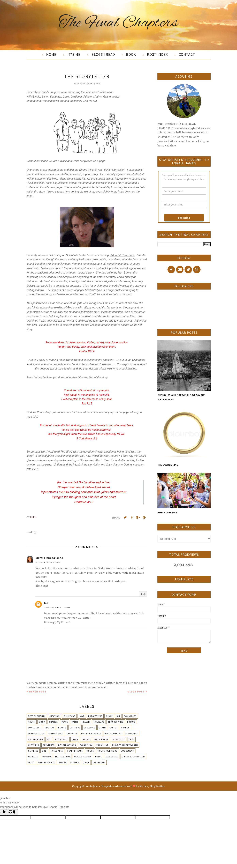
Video (31, 762)
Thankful (71, 733)
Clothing (33, 745)
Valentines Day (113, 733)
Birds (75, 739)
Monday (46, 756)
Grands (125, 727)
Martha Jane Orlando (49, 558)
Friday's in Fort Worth (125, 745)
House (90, 751)
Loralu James (92, 786)
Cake (131, 739)
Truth (31, 722)
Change (53, 722)
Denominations (67, 745)
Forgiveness (95, 716)
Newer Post (38, 691)
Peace (65, 722)
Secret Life (112, 756)
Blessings (89, 727)
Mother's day (62, 756)
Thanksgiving (115, 722)
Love (81, 716)
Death (102, 727)
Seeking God (55, 733)
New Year (49, 727)
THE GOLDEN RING (167, 464)
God (44, 751)
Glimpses (33, 751)
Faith (75, 722)
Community (130, 716)
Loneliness (34, 727)
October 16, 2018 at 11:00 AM (57, 607)
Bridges (86, 739)
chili (86, 762)
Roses (98, 756)
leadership (99, 762)
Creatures (48, 745)
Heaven (86, 722)
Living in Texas (36, 733)
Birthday (75, 727)
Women (62, 762)
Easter (113, 727)
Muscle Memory (82, 756)
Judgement (127, 751)
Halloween (57, 751)
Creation (54, 716)
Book (42, 722)
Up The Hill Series (91, 733)
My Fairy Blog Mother (152, 786)
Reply (143, 594)
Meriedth (33, 756)
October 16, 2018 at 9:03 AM (47, 562)
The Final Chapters (118, 22)
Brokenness (101, 739)
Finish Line (102, 745)
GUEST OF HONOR (167, 512)
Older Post (136, 691)
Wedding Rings (46, 762)
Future (131, 722)
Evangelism (86, 745)
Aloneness (132, 733)
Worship (75, 762)
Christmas (69, 716)
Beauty (62, 727)
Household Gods (107, 751)
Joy (49, 739)
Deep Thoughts (36, 716)
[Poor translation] (12, 812)
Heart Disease (75, 751)
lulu (46, 603)
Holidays (99, 722)
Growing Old (35, 739)
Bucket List (118, 739)
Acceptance (61, 739)
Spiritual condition (133, 756)
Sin (118, 716)
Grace (109, 716)
